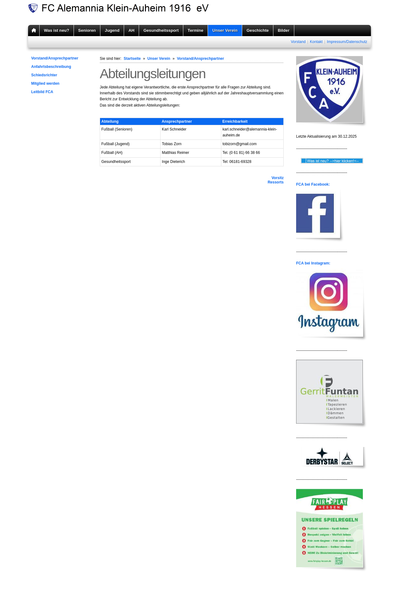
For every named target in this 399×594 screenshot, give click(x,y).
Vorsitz (278, 178)
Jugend (112, 30)
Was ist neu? (56, 30)
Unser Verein (225, 30)
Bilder (283, 30)
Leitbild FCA (42, 92)
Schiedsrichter (44, 75)
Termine (195, 30)
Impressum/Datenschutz (347, 42)
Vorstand (298, 42)
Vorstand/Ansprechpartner (54, 58)
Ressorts (276, 182)
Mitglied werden (45, 83)
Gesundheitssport (161, 30)
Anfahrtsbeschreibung (51, 66)
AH (131, 30)
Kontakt (316, 42)
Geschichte (258, 30)
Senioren (87, 30)
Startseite (132, 58)
